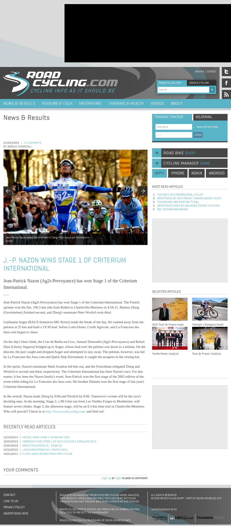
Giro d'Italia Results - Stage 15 (42, 445)
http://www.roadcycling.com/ (66, 411)
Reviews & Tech (57, 104)
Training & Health (126, 104)
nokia (196, 173)
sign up (106, 478)
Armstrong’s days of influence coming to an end (188, 205)
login (118, 478)
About (177, 104)
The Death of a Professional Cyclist (180, 194)
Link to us (10, 501)
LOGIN (197, 135)
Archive (199, 71)
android (217, 173)
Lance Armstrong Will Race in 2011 (45, 450)
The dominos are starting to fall (178, 202)
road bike (180, 153)
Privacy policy (14, 507)
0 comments (32, 143)
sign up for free (205, 127)
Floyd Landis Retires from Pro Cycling (47, 454)
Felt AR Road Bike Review (172, 209)
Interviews (90, 104)
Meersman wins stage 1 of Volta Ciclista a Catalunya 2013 (59, 441)
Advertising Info (15, 513)
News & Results (19, 104)
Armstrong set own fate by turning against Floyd (189, 198)
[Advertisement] (101, 32)
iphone (177, 173)
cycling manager (187, 163)
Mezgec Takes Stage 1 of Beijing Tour (46, 437)
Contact (211, 71)
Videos (157, 104)
